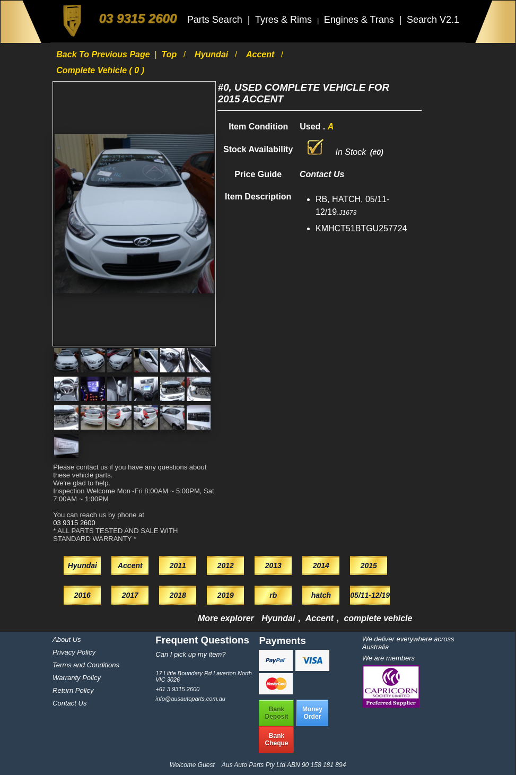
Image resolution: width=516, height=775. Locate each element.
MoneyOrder (312, 713)
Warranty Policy (77, 678)
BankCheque (276, 739)
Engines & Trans (360, 19)
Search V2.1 (433, 19)
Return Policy (73, 690)
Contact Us (69, 703)
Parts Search (216, 19)
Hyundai (213, 54)
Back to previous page (104, 54)
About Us (67, 639)
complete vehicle (378, 618)
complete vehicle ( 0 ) (100, 70)
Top (170, 54)
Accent (261, 54)
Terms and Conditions (86, 665)
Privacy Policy (74, 652)
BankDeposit (276, 713)
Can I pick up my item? (190, 654)
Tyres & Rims (284, 19)
